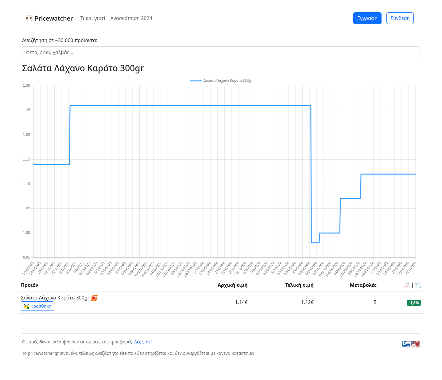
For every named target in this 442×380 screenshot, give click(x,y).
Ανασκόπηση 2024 (131, 18)
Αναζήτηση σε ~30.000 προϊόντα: (59, 40)
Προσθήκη (37, 306)
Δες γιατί (143, 342)
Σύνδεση (400, 18)
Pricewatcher (49, 18)
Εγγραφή (367, 18)
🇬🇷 (406, 344)
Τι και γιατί (93, 18)
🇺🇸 (415, 344)
